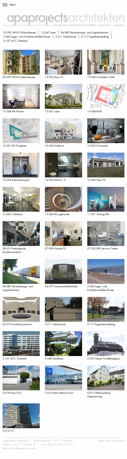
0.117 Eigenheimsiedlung (95, 36)
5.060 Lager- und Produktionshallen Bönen (26, 36)
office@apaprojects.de (22, 448)
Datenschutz (104, 440)
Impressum (118, 440)
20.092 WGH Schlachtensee (19, 32)
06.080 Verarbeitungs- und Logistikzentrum (84, 32)
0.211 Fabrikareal (66, 36)
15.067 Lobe (48, 32)
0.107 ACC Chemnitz (15, 40)
